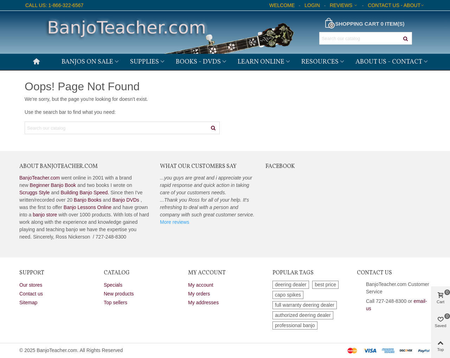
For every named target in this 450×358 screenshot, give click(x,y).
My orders (199, 294)
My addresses (203, 302)
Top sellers (115, 302)
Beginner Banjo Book (53, 185)
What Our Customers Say (198, 166)
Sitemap (28, 302)
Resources (320, 61)
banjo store (45, 214)
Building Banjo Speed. (85, 192)
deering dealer (291, 284)
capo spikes (288, 295)
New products (119, 294)
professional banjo (295, 325)
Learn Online (261, 61)
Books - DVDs (198, 61)
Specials (113, 285)
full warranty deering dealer (304, 305)
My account (200, 285)
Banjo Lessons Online (87, 207)
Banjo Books (88, 200)
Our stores (30, 285)
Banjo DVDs (125, 200)
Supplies (144, 61)
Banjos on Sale (87, 61)
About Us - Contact (388, 61)
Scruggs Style (34, 192)
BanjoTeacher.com (39, 178)
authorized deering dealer (303, 315)
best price (325, 284)
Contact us (31, 294)
